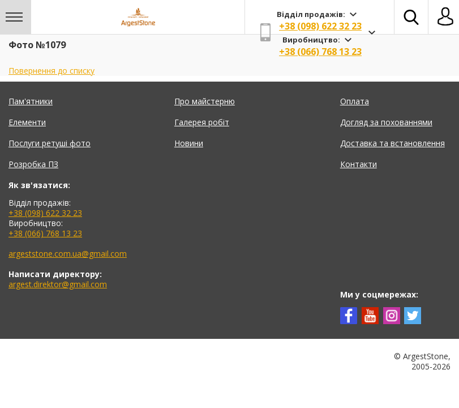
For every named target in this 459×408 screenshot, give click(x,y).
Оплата (354, 101)
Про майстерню (204, 101)
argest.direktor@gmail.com (57, 284)
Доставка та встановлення (392, 143)
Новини (188, 143)
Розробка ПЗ (33, 164)
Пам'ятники (30, 101)
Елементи (27, 122)
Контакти (358, 164)
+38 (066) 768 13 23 (320, 51)
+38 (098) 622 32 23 (320, 26)
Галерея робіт (201, 122)
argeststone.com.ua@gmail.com (67, 253)
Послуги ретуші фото (49, 143)
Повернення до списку (51, 70)
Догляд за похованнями (386, 122)
